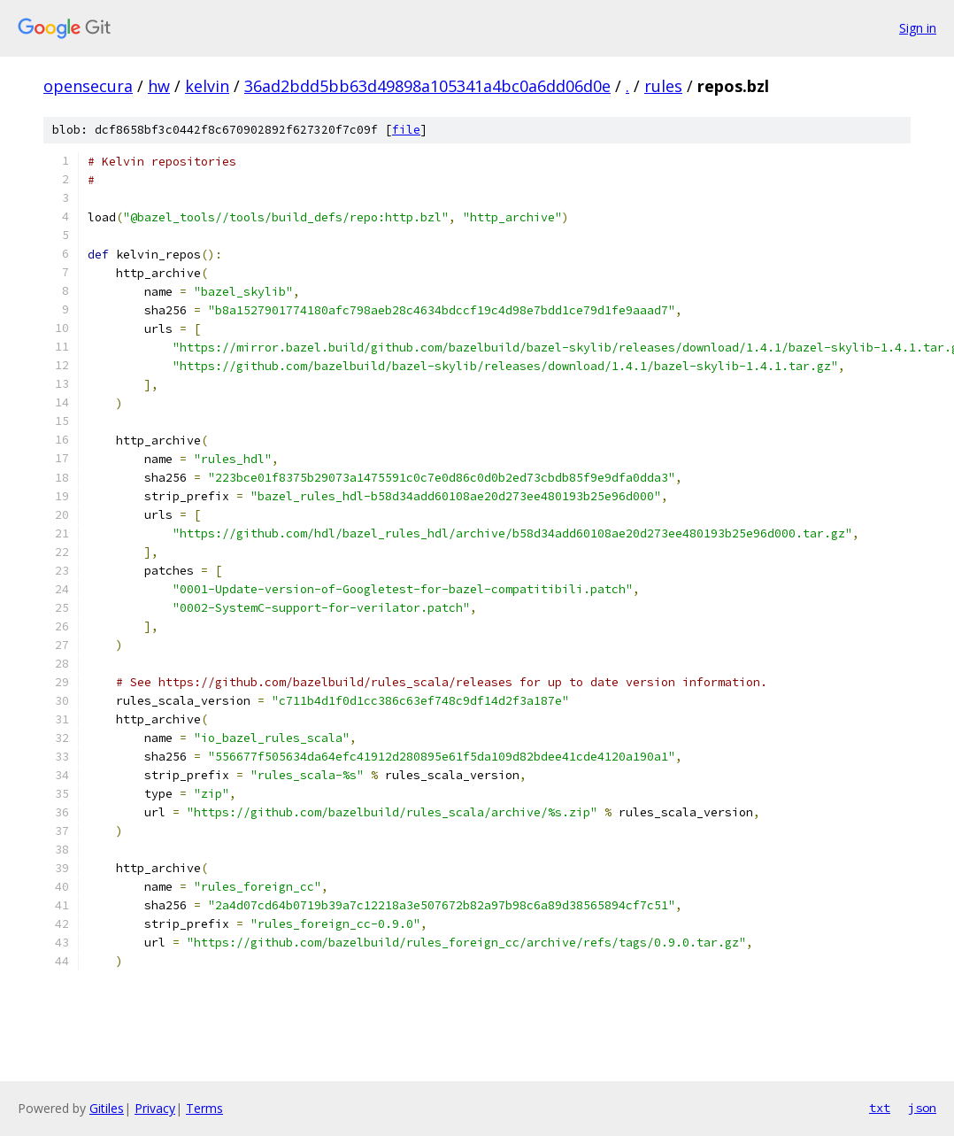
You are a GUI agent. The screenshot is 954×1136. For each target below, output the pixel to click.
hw (159, 86)
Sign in (917, 27)
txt (879, 1108)
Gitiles (106, 1108)
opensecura (88, 86)
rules (663, 86)
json (922, 1108)
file (406, 129)
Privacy (155, 1108)
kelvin (207, 86)
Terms (204, 1108)
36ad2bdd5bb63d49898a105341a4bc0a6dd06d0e (427, 86)
